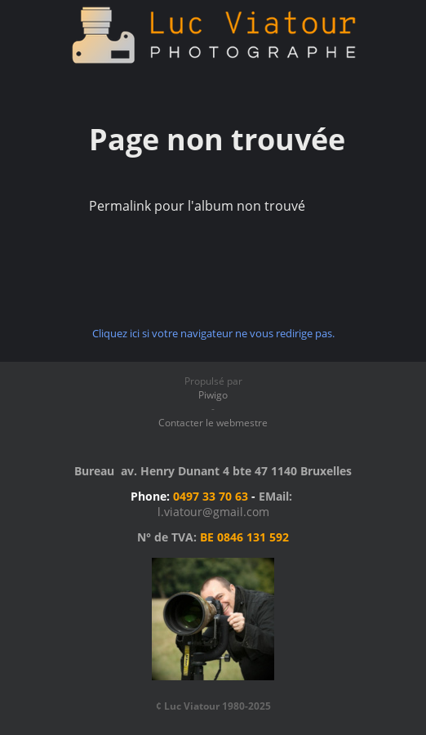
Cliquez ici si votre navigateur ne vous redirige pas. (213, 333)
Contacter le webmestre (213, 423)
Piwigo (213, 395)
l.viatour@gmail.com (213, 511)
